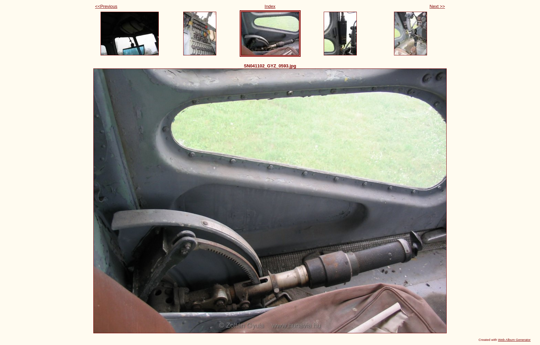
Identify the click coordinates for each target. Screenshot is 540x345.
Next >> (437, 6)
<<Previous (106, 6)
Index (269, 6)
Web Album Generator (514, 340)
